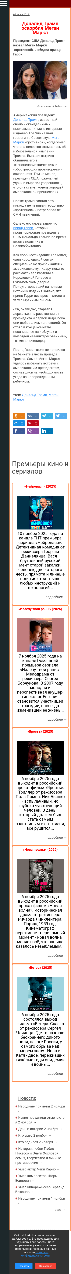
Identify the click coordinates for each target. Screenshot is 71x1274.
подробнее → (56, 597)
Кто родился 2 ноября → (37, 1142)
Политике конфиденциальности (35, 1254)
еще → (60, 1210)
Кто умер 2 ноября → (35, 1135)
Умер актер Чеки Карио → (39, 1169)
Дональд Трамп (25, 120)
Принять (24, 1266)
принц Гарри (23, 228)
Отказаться (45, 1266)
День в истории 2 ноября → (40, 1129)
